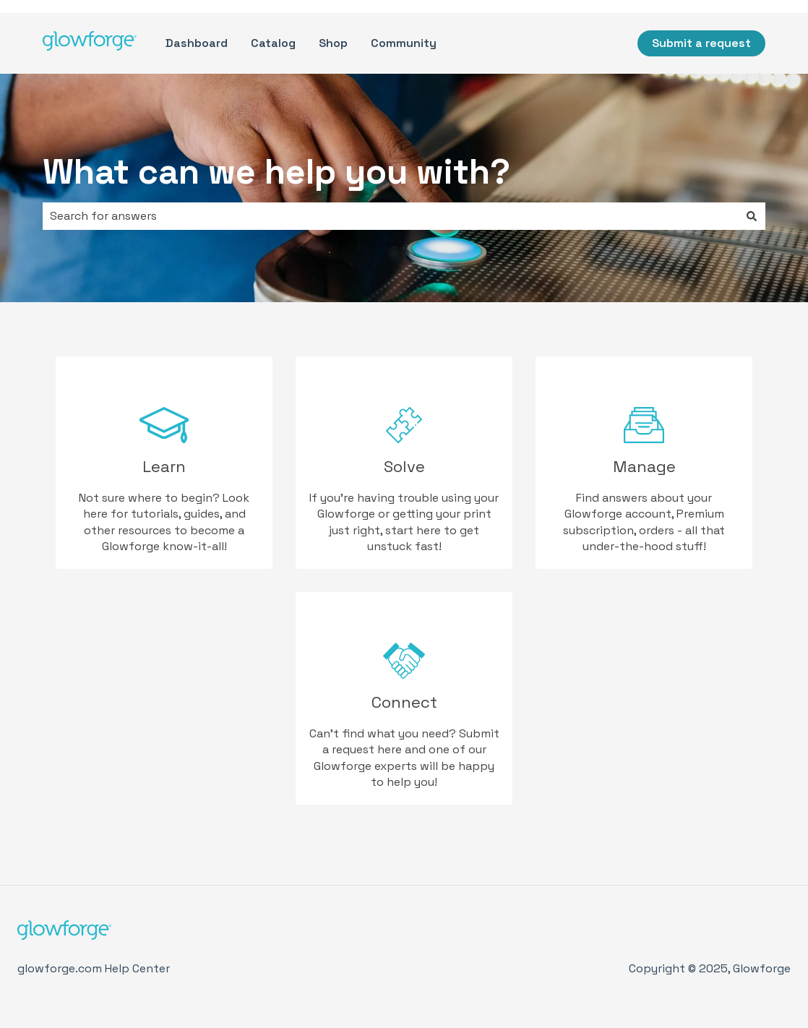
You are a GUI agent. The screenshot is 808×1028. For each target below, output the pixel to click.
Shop (333, 43)
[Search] (751, 216)
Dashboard (197, 43)
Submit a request (701, 43)
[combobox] (390, 216)
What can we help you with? (276, 172)
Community (404, 43)
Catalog (273, 43)
